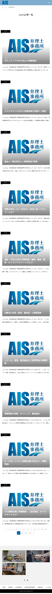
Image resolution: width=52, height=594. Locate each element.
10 (42, 529)
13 (22, 533)
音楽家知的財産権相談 (30, 587)
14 (25, 533)
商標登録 (10, 587)
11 (46, 529)
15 (29, 533)
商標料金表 (40, 587)
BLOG (5, 31)
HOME (4, 587)
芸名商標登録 (18, 587)
